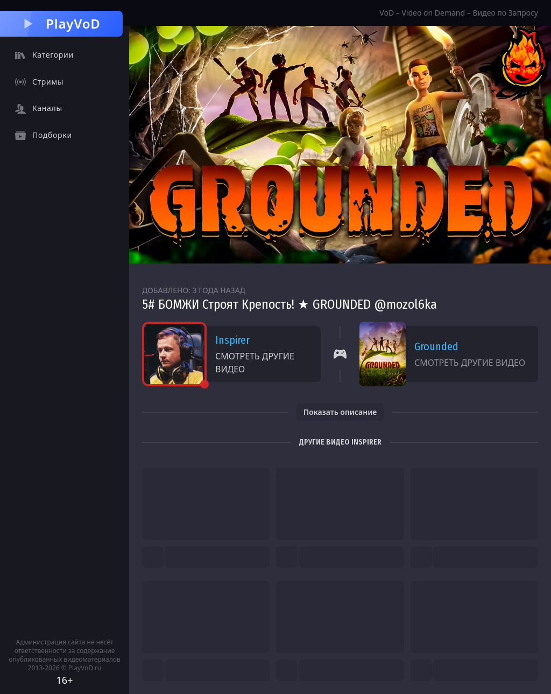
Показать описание (340, 412)
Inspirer (232, 340)
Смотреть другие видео (254, 362)
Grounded (436, 346)
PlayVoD (61, 23)
